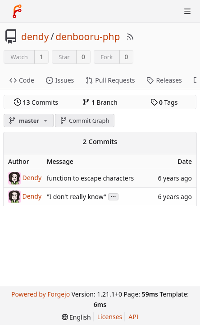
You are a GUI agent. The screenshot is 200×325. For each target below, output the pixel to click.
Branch (100, 102)
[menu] (76, 317)
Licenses (110, 316)
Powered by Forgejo (40, 294)
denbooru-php (87, 36)
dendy (35, 36)
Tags (164, 102)
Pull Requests (110, 80)
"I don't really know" (76, 196)
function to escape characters (90, 178)
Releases (164, 80)
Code (21, 80)
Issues (60, 80)
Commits (36, 102)
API (133, 316)
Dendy (32, 177)
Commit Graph (84, 120)
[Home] (17, 11)
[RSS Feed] (130, 36)
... (113, 196)
